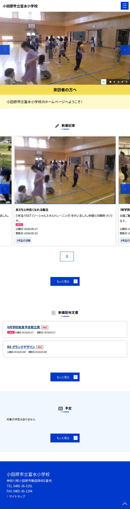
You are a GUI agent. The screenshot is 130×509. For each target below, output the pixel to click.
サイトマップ (17, 496)
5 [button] (126, 82)
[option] (65, 48)
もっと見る (63, 281)
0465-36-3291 (22, 486)
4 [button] (122, 82)
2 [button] (114, 82)
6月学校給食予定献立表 (24, 327)
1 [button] (110, 82)
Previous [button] (5, 50)
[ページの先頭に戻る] (125, 504)
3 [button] (118, 82)
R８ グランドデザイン (21, 346)
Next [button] (125, 50)
